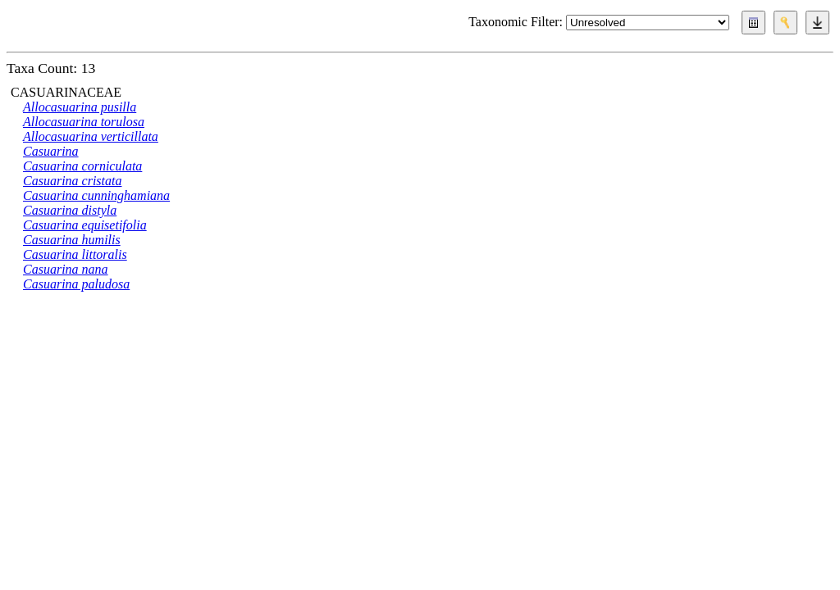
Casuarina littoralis (75, 254)
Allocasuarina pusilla (79, 107)
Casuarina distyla (69, 210)
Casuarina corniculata (82, 166)
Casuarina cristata (72, 181)
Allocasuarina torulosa (83, 122)
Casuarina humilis (72, 240)
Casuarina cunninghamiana (96, 195)
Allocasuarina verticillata (90, 136)
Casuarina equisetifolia (85, 225)
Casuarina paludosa (76, 284)
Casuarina (51, 151)
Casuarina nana (65, 269)
